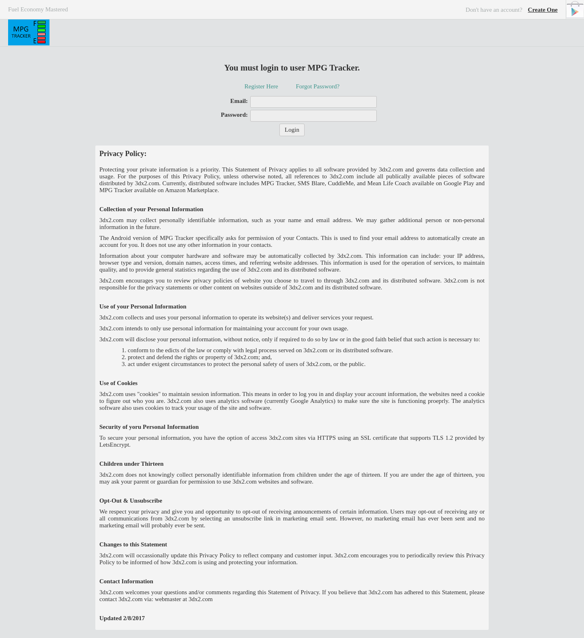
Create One (543, 9)
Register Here (261, 86)
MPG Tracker (28, 32)
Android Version (575, 9)
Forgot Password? (317, 86)
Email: (239, 101)
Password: (234, 114)
